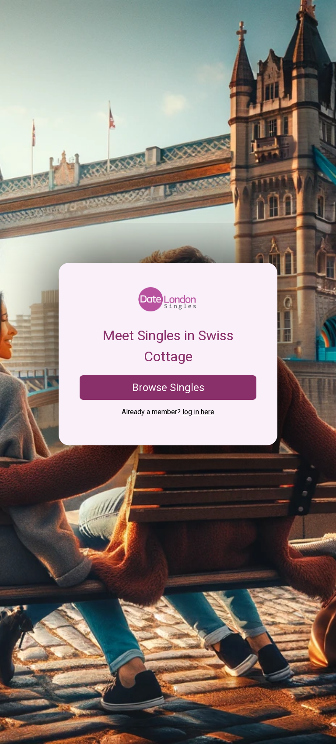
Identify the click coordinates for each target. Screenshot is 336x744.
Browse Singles (168, 387)
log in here (198, 412)
